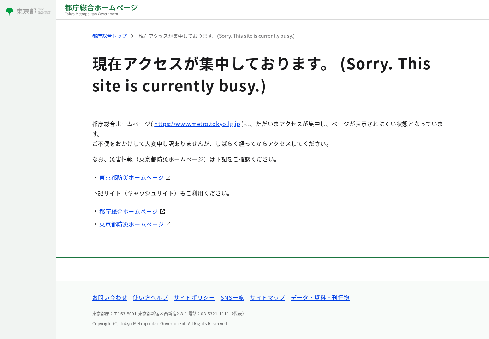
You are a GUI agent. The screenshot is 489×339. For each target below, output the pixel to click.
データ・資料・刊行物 (320, 297)
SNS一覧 (232, 297)
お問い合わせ (109, 297)
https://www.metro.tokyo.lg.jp (197, 123)
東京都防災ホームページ (131, 177)
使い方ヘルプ (150, 297)
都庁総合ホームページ (128, 211)
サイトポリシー (194, 297)
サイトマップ (267, 297)
